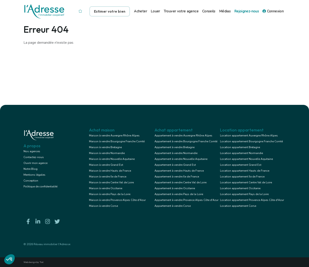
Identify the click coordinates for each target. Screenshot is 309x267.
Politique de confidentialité (40, 186)
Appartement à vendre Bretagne (174, 147)
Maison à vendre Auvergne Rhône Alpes (114, 135)
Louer (155, 11)
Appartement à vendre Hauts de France (179, 171)
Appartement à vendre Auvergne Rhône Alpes (183, 135)
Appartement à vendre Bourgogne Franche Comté (185, 141)
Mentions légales (34, 175)
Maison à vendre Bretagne (105, 147)
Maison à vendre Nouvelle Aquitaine (112, 159)
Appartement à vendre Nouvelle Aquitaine (180, 159)
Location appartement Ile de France (242, 176)
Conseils (208, 11)
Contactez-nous (33, 157)
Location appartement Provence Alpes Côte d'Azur (252, 200)
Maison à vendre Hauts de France (110, 171)
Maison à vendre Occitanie (105, 188)
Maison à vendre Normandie (107, 153)
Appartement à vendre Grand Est (175, 165)
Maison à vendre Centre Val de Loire (111, 182)
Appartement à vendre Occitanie (174, 188)
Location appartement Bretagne (240, 147)
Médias (225, 11)
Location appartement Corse (238, 206)
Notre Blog (30, 169)
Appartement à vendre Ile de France (176, 176)
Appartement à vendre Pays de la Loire (178, 194)
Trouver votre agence (181, 11)
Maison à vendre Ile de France (107, 176)
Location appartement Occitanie (240, 188)
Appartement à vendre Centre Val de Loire (180, 182)
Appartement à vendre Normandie (175, 153)
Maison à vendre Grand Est (106, 165)
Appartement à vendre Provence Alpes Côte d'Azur (186, 200)
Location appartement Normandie (241, 153)
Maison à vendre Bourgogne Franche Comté (117, 141)
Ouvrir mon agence (35, 163)
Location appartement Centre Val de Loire (246, 182)
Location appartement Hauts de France (244, 171)
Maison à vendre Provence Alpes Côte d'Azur (117, 200)
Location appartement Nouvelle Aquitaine (246, 159)
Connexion (273, 11)
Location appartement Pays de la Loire (244, 194)
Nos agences (31, 151)
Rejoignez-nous (246, 11)
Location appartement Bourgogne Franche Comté (251, 141)
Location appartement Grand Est (240, 165)
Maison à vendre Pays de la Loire (109, 194)
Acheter (140, 11)
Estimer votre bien (109, 11)
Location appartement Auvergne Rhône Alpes (249, 135)
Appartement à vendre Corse (172, 206)
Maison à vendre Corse (103, 206)
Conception (30, 180)
